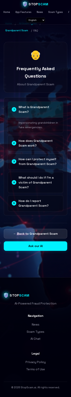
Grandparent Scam (16, 30)
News (40, 12)
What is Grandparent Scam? (30, 109)
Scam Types (55, 12)
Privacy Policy (36, 362)
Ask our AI (35, 246)
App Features (23, 12)
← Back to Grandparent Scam (35, 234)
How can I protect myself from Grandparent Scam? (34, 161)
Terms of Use (35, 369)
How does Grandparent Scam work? (32, 143)
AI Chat (35, 339)
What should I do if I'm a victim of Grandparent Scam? (33, 182)
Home (6, 12)
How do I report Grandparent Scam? (30, 203)
